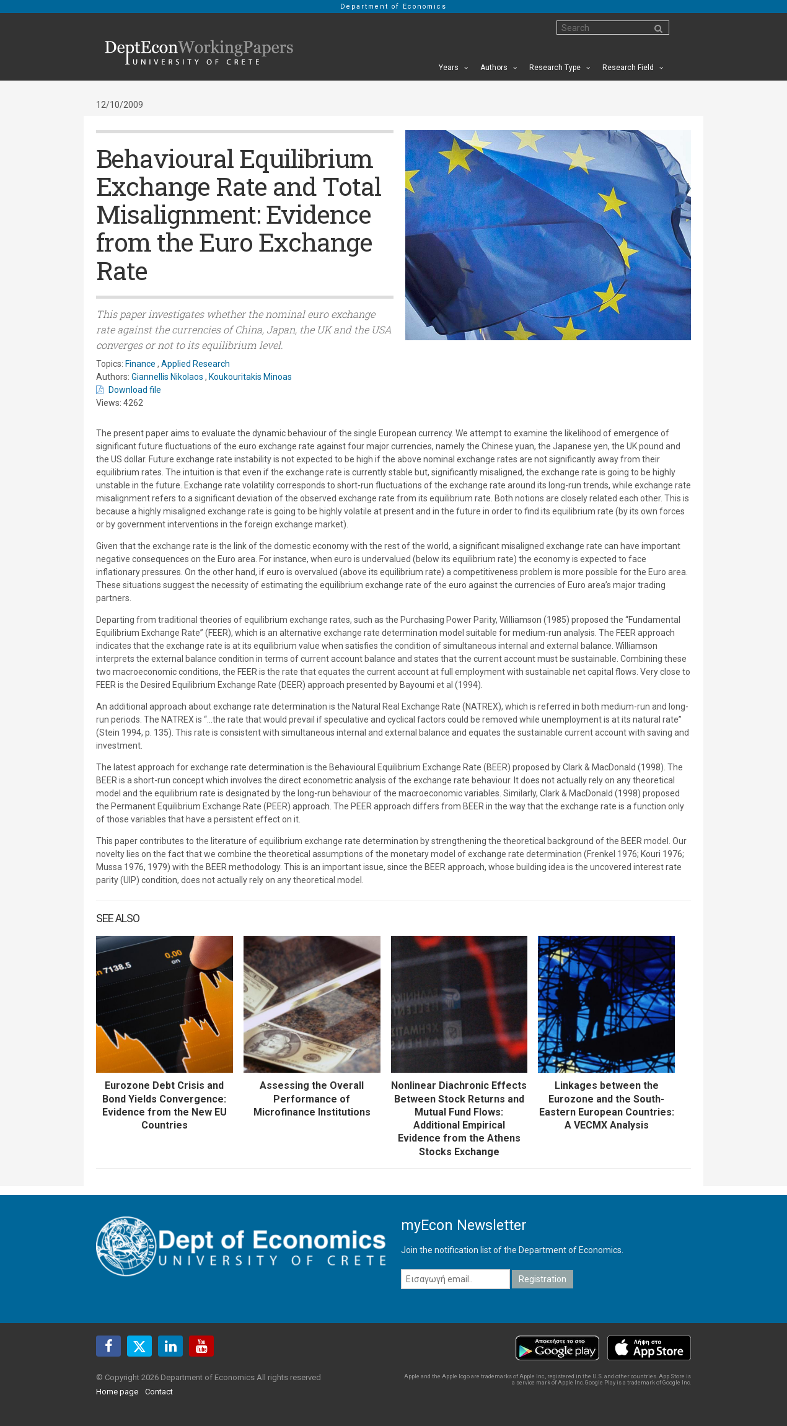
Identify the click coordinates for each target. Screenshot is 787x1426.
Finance (140, 364)
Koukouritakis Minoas (250, 377)
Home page (117, 1391)
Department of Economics (393, 6)
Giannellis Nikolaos (167, 377)
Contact (159, 1391)
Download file (134, 390)
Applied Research (195, 364)
